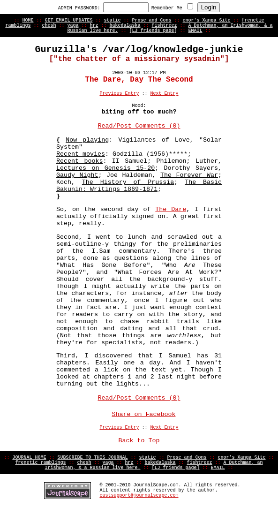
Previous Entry (119, 93)
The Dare (170, 209)
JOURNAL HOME (29, 457)
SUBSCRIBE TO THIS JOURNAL (92, 457)
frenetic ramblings (40, 462)
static (112, 20)
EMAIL (195, 30)
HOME (27, 20)
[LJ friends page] (153, 30)
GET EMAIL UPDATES (68, 20)
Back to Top (139, 440)
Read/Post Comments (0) (139, 125)
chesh (49, 25)
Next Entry (164, 93)
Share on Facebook (144, 414)
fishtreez (164, 25)
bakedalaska (125, 25)
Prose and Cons (152, 20)
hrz (94, 25)
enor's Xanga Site (207, 20)
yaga (72, 25)
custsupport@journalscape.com (138, 495)
